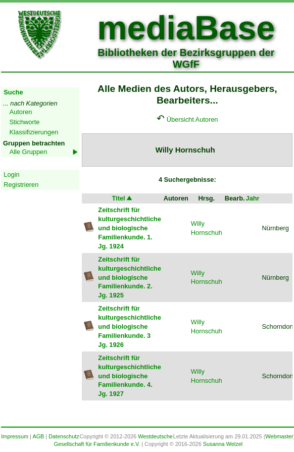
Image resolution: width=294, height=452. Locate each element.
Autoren (21, 112)
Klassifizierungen (34, 132)
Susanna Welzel (222, 444)
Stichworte (25, 122)
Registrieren (21, 184)
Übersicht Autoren (192, 119)
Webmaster (279, 436)
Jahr (253, 198)
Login (11, 174)
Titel (122, 198)
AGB (38, 436)
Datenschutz (63, 436)
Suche (13, 92)
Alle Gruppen (28, 152)
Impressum (14, 436)
